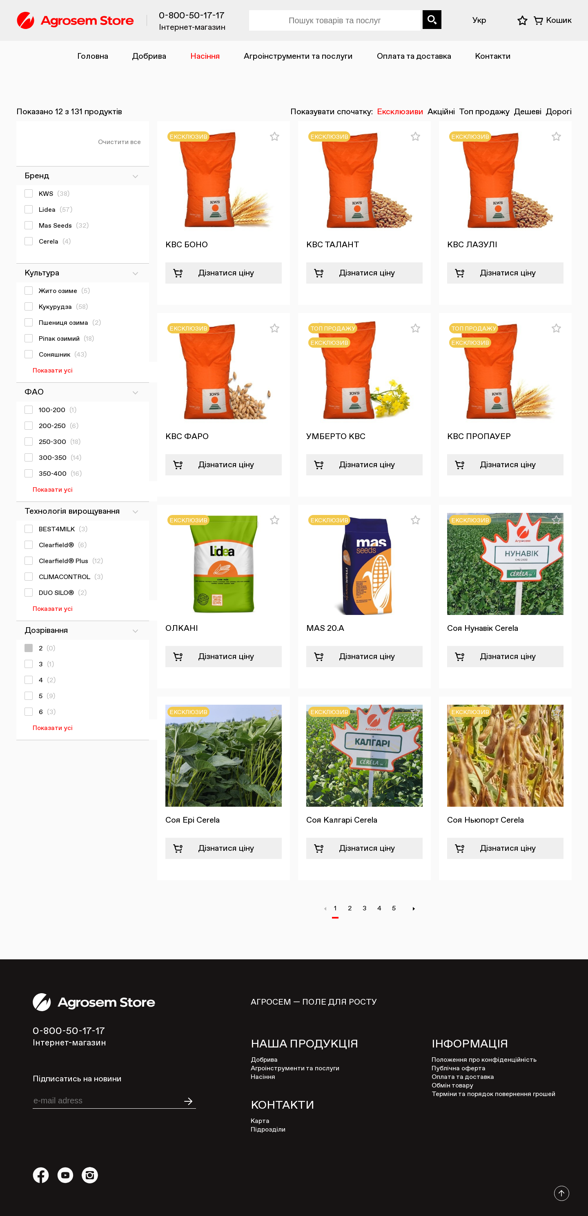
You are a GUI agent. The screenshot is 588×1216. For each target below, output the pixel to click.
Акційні (441, 112)
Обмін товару (452, 1086)
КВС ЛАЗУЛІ (472, 245)
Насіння (205, 56)
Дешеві (527, 112)
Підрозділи (268, 1130)
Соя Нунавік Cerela (482, 628)
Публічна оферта (459, 1068)
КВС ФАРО (187, 437)
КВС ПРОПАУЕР (479, 437)
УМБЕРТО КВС (335, 437)
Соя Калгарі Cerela (341, 820)
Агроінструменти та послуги (298, 56)
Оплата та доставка (414, 56)
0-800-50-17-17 (192, 15)
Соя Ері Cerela (192, 820)
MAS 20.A (325, 628)
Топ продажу (484, 112)
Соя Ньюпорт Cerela (485, 820)
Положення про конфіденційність (484, 1060)
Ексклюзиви (400, 112)
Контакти (493, 56)
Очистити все (119, 142)
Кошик (559, 20)
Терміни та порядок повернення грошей (493, 1094)
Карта (260, 1121)
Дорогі (559, 112)
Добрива (149, 56)
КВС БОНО (186, 245)
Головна (92, 56)
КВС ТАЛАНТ (332, 245)
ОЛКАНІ (181, 628)
